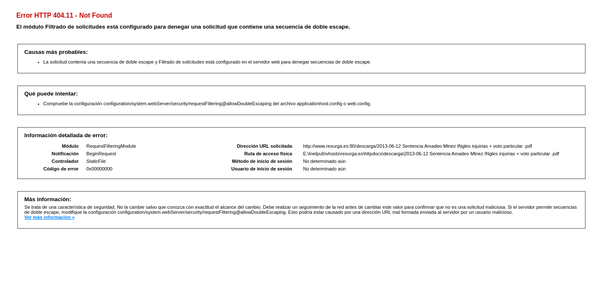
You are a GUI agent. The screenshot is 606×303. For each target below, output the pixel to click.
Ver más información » (49, 217)
